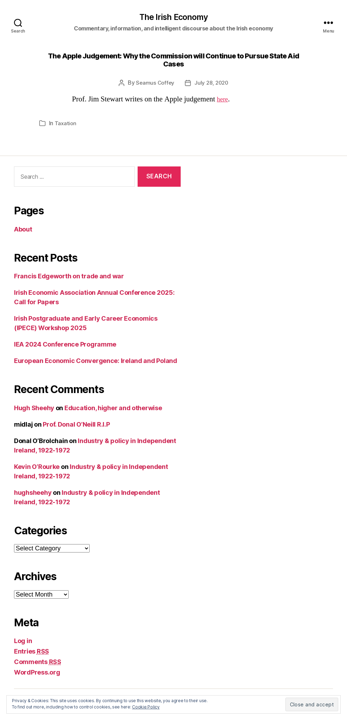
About (23, 229)
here (223, 100)
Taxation (66, 123)
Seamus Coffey (154, 83)
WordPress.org (37, 673)
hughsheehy (32, 493)
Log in (23, 641)
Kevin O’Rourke (37, 467)
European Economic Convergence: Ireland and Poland (95, 361)
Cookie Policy (146, 707)
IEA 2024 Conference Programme (65, 345)
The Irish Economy (173, 17)
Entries (31, 652)
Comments (37, 662)
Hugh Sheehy (34, 408)
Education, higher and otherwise (113, 408)
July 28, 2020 (212, 83)
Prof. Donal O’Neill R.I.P (76, 424)
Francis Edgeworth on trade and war (69, 276)
